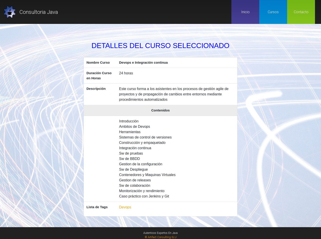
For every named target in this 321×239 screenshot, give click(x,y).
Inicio (245, 12)
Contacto (301, 12)
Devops (125, 207)
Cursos (273, 12)
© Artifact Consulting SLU (161, 237)
